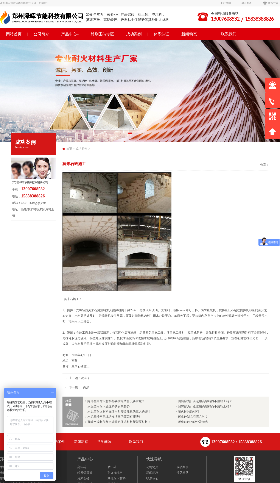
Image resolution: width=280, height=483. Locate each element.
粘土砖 (112, 467)
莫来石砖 (83, 478)
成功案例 (134, 34)
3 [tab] (143, 135)
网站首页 (14, 34)
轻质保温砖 (84, 472)
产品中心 (70, 34)
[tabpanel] (140, 91)
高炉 (86, 387)
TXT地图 (226, 3)
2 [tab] (137, 135)
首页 (69, 148)
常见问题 (104, 442)
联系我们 (228, 34)
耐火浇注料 (115, 472)
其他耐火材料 (116, 478)
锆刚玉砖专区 (102, 34)
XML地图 (246, 3)
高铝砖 (81, 467)
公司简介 (41, 34)
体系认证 (161, 34)
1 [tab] (130, 135)
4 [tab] (150, 135)
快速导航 (154, 459)
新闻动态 (189, 34)
